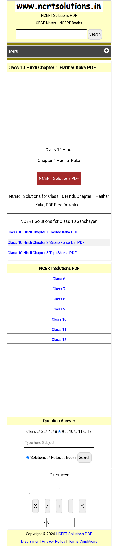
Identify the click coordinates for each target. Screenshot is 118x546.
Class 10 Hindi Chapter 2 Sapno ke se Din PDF (46, 242)
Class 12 (59, 339)
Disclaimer (30, 541)
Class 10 (59, 319)
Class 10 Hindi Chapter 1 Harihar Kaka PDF (43, 232)
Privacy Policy (53, 541)
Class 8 (59, 299)
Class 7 (59, 289)
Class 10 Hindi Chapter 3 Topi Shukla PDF (42, 253)
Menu (59, 51)
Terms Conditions (82, 541)
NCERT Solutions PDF (59, 178)
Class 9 (59, 309)
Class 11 (59, 329)
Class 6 (59, 279)
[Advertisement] (59, 108)
